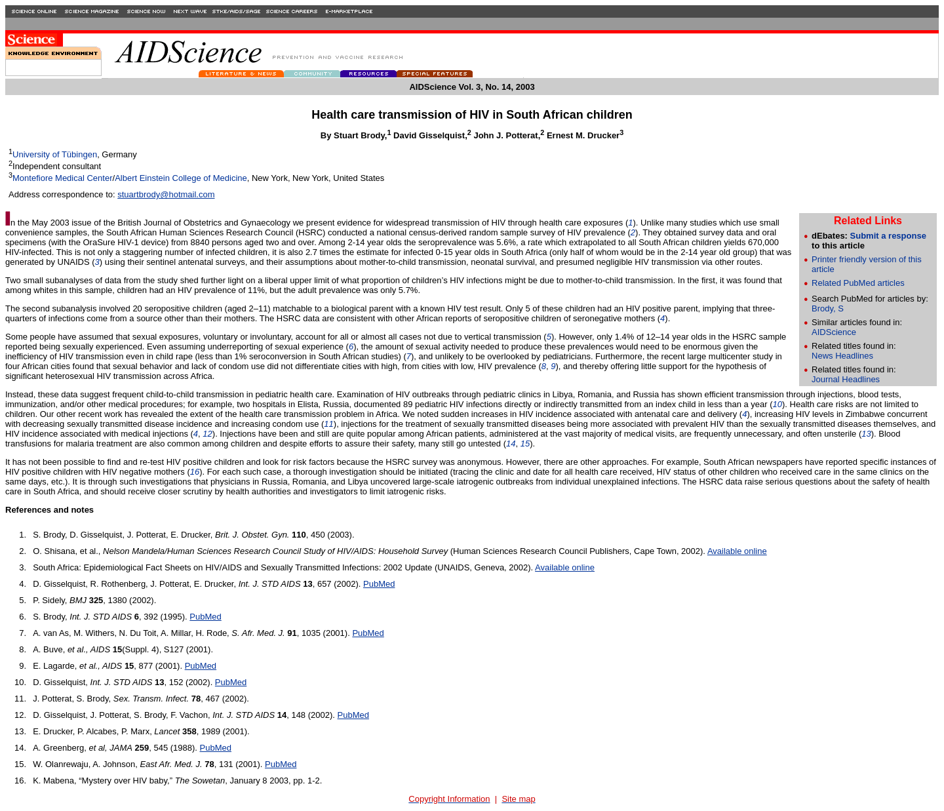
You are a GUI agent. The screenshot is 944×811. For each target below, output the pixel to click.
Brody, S (828, 308)
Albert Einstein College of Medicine (181, 178)
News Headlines (842, 356)
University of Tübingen (54, 154)
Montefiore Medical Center (62, 178)
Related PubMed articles (858, 283)
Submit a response (888, 236)
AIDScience (834, 332)
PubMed (379, 584)
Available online (737, 551)
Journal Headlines (846, 379)
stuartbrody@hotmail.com (165, 194)
